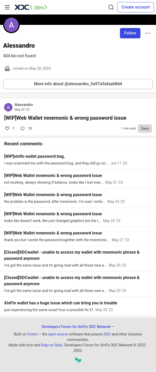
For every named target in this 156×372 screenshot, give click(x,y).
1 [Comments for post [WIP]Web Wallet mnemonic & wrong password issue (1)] (9, 128)
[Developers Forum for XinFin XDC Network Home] (31, 7)
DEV (107, 334)
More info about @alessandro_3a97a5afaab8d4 (78, 83)
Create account (135, 7)
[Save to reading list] (145, 128)
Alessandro (24, 105)
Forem (32, 334)
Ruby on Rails (52, 345)
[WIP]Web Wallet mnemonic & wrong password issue (65, 118)
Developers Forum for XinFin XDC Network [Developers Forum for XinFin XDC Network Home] (76, 327)
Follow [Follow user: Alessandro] (130, 33)
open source (58, 334)
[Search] (111, 7)
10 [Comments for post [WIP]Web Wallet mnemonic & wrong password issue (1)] (25, 128)
